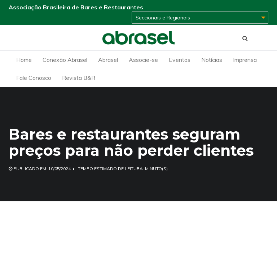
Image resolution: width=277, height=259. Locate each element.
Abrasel (108, 59)
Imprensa (245, 59)
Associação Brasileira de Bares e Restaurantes (76, 7)
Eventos (179, 59)
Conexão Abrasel (65, 59)
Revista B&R (78, 77)
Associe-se (143, 59)
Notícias (211, 59)
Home (24, 59)
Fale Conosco (33, 77)
